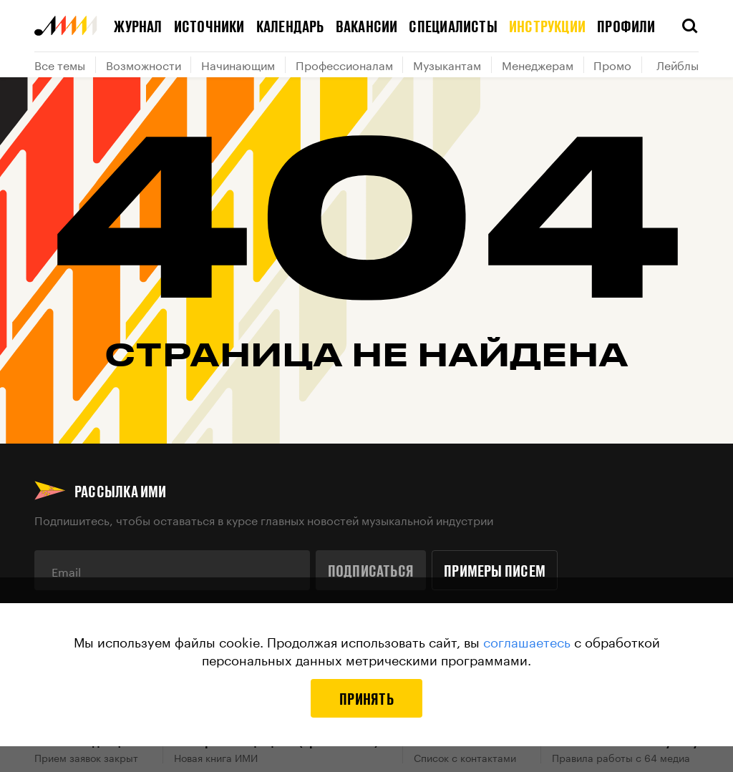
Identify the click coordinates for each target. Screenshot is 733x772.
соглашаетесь (527, 640)
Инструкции (547, 26)
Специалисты (453, 26)
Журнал (138, 26)
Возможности (143, 64)
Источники (209, 26)
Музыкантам (447, 64)
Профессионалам (344, 64)
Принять (366, 698)
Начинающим (238, 64)
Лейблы (677, 64)
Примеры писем (494, 570)
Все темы (59, 64)
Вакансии (367, 26)
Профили (626, 26)
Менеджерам (537, 64)
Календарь (290, 26)
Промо (612, 64)
